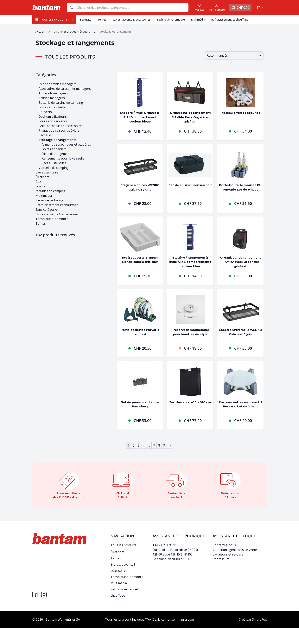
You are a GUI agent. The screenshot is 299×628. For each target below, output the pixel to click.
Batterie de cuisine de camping (61, 102)
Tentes (102, 19)
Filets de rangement (56, 154)
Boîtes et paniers (54, 149)
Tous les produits (54, 19)
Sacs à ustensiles (54, 163)
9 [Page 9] (164, 445)
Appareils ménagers (53, 93)
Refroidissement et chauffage (229, 19)
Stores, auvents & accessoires (131, 19)
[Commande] (234, 55)
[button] (260, 7)
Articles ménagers (52, 98)
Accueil (39, 31)
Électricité (85, 19)
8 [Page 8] (159, 445)
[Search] (132, 7)
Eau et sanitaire (46, 172)
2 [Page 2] (133, 445)
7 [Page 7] (154, 445)
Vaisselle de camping (54, 168)
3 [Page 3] (138, 445)
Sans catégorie (46, 209)
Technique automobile (171, 19)
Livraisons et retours (228, 554)
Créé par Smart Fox (253, 619)
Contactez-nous (224, 545)
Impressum (221, 559)
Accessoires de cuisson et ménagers (65, 88)
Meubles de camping (50, 191)
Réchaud (45, 135)
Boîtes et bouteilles (53, 107)
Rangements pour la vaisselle (63, 158)
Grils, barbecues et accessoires (61, 126)
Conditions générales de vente (235, 550)
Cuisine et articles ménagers (72, 31)
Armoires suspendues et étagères (66, 144)
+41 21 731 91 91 (165, 545)
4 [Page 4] (143, 445)
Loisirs (40, 186)
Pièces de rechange (49, 200)
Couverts (45, 112)
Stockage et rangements (57, 140)
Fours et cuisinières (53, 121)
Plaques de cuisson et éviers (59, 130)
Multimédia (198, 19)
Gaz (38, 181)
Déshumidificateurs (53, 116)
